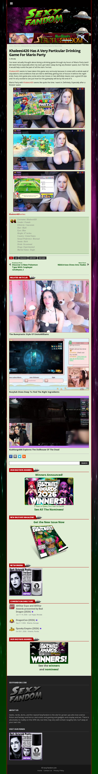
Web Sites (17, 46)
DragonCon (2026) (27, 620)
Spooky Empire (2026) (29, 628)
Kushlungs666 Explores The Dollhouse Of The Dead (34, 449)
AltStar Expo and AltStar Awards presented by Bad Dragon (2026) (29, 608)
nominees (51, 669)
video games (42, 258)
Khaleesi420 (14, 71)
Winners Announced (48, 475)
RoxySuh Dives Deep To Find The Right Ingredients (34, 392)
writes (17, 214)
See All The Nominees (48, 509)
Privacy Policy (59, 770)
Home (11, 46)
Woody (13, 59)
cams (16, 258)
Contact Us (48, 770)
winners (54, 665)
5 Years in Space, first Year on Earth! (49, 506)
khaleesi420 (23, 258)
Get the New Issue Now (49, 522)
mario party (32, 258)
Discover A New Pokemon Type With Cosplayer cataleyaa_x (27, 266)
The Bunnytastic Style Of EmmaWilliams (29, 334)
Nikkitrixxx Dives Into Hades (72, 264)
